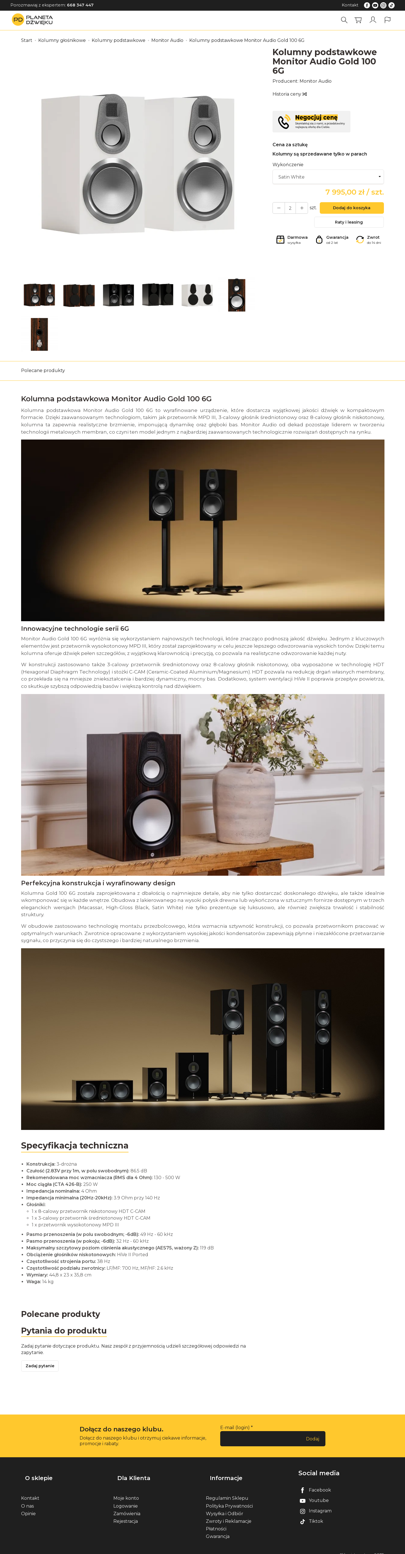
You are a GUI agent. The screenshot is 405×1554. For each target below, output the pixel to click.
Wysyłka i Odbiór (224, 1507)
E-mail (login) (235, 1430)
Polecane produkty (43, 370)
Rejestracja (125, 1515)
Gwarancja (218, 1530)
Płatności (216, 1522)
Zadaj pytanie (42, 1368)
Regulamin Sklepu (227, 1492)
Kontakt (350, 5)
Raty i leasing (349, 225)
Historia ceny (289, 94)
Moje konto (126, 1492)
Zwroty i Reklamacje (228, 1515)
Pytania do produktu (66, 1331)
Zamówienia (126, 1507)
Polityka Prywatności (229, 1499)
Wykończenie (288, 164)
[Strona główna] (33, 20)
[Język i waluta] (388, 20)
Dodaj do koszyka (349, 209)
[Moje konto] (374, 20)
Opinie (28, 1507)
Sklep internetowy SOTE (362, 1548)
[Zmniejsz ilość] (297, 208)
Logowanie (125, 1499)
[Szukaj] (346, 20)
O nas (27, 1499)
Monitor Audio (316, 81)
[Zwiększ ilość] (277, 208)
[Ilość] (287, 208)
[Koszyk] (360, 20)
